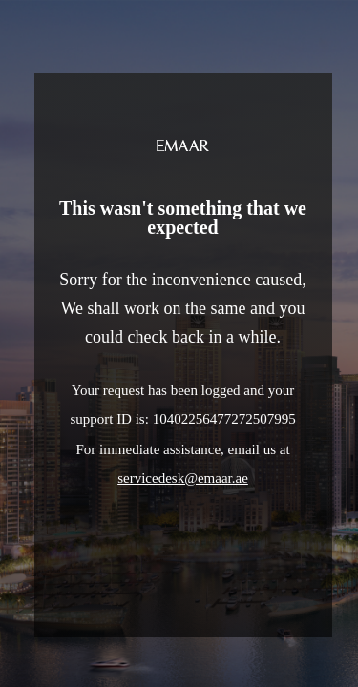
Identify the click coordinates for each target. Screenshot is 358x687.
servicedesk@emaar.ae (182, 478)
